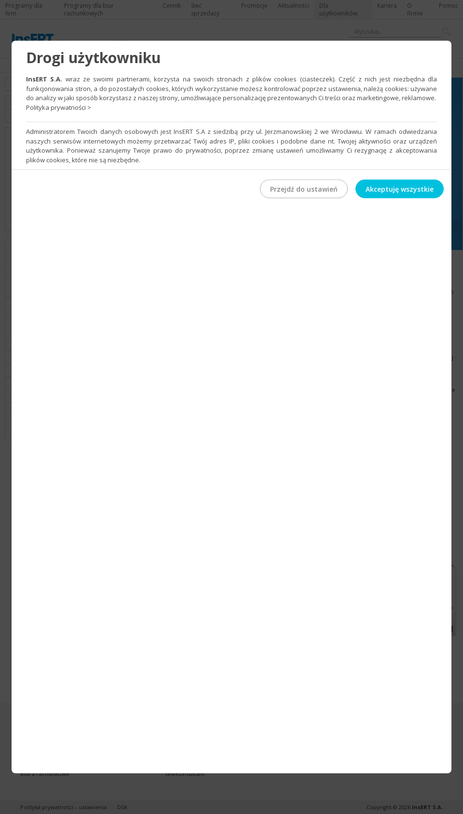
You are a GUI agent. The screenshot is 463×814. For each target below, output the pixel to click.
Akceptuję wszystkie (400, 189)
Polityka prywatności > (58, 107)
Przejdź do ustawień (304, 189)
